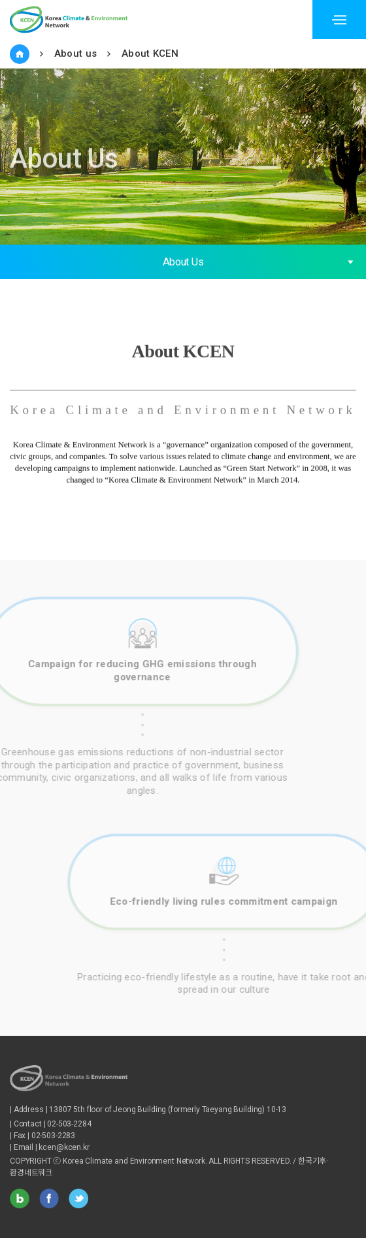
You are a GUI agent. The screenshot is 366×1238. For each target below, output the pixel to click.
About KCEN (150, 53)
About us (75, 53)
